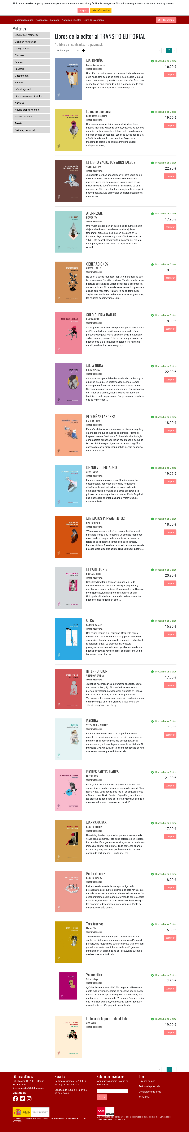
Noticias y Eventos (71, 20)
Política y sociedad (25, 130)
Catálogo (54, 20)
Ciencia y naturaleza (25, 41)
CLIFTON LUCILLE (93, 268)
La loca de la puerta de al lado (107, 1018)
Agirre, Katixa (92, 472)
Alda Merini (91, 1023)
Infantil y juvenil (23, 89)
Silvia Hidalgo (92, 979)
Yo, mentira (94, 974)
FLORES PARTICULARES (102, 771)
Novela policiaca (23, 116)
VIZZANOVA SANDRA (95, 675)
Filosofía (19, 69)
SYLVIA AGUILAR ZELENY (97, 725)
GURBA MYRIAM (93, 370)
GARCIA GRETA (92, 319)
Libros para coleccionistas (28, 96)
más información (101, 10)
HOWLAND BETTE (93, 573)
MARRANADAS (96, 822)
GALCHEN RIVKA (93, 421)
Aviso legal (144, 1097)
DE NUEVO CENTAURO (101, 467)
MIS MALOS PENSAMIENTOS (105, 518)
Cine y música (22, 48)
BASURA (92, 721)
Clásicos (19, 55)
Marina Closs (91, 928)
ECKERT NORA (92, 776)
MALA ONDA (94, 365)
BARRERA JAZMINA (94, 878)
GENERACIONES (97, 264)
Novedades (42, 20)
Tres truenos (94, 924)
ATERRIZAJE (94, 213)
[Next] (173, 50)
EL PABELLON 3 (96, 569)
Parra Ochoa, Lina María (96, 116)
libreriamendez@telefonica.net (29, 1088)
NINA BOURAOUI (93, 523)
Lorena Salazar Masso (95, 65)
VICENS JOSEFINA (93, 166)
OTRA (90, 620)
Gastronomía (21, 75)
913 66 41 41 (19, 1084)
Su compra (166, 20)
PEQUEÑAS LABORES (100, 416)
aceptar (83, 10)
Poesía (18, 123)
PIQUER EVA (91, 217)
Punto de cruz (95, 873)
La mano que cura (98, 111)
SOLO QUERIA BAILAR (101, 315)
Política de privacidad (150, 1086)
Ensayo (18, 62)
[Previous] (159, 50)
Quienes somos (147, 1081)
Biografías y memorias (27, 35)
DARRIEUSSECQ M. (94, 827)
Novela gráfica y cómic (27, 109)
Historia (19, 82)
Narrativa (20, 103)
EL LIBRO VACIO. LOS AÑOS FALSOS (110, 162)
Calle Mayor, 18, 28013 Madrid (28, 1081)
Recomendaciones (23, 20)
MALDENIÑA (94, 60)
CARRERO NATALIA (94, 624)
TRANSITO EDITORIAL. (94, 69)
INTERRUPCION (96, 671)
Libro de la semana (94, 20)
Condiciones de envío (150, 1091)
